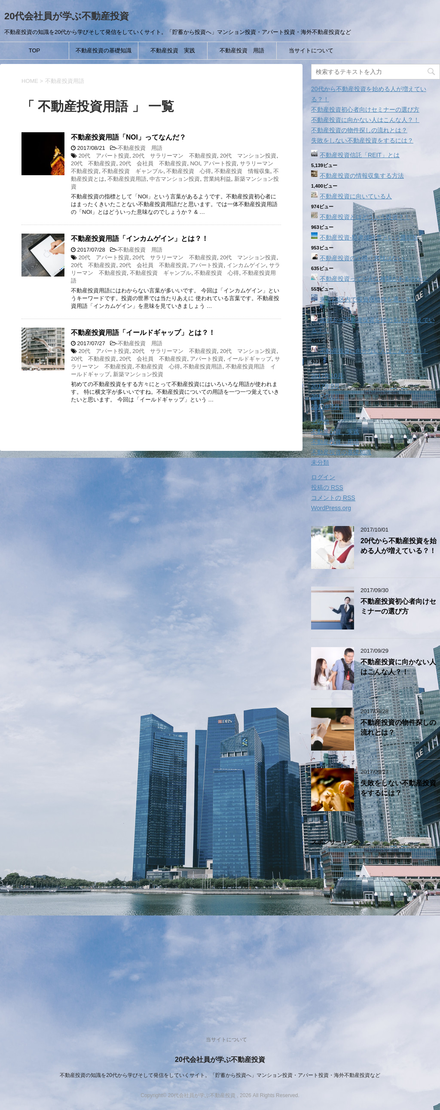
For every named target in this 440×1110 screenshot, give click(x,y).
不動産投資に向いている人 (356, 196)
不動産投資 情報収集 (242, 171)
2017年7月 (325, 406)
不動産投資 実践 (172, 50)
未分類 (320, 462)
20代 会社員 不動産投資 (153, 163)
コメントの (333, 498)
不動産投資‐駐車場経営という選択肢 (369, 237)
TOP (34, 50)
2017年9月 (325, 386)
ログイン (323, 477)
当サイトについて (311, 50)
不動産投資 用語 (242, 50)
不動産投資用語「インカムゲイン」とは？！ (139, 238)
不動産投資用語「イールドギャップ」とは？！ (143, 332)
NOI (195, 163)
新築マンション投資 (138, 374)
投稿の (327, 487)
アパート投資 (220, 163)
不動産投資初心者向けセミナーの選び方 (365, 109)
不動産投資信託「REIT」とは (360, 155)
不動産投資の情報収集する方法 (362, 175)
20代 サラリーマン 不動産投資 (174, 155)
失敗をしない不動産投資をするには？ (362, 140)
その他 (320, 421)
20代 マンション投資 (248, 155)
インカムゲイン (246, 265)
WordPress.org (331, 508)
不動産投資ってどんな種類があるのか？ (374, 278)
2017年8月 (325, 396)
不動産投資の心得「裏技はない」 (365, 258)
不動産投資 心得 (188, 171)
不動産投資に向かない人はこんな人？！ (365, 119)
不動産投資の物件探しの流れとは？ (359, 130)
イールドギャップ (249, 359)
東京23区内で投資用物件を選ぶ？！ (368, 299)
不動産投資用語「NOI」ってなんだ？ (128, 137)
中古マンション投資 (175, 179)
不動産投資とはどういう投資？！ (365, 216)
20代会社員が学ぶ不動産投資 (66, 16)
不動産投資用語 (127, 179)
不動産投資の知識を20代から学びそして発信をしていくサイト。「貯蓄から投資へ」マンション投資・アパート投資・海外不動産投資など (220, 1075)
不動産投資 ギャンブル (132, 171)
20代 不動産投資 (93, 163)
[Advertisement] (375, 931)
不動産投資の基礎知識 (103, 50)
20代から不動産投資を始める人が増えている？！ (399, 545)
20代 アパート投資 (104, 155)
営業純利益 (217, 179)
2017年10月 (327, 375)
